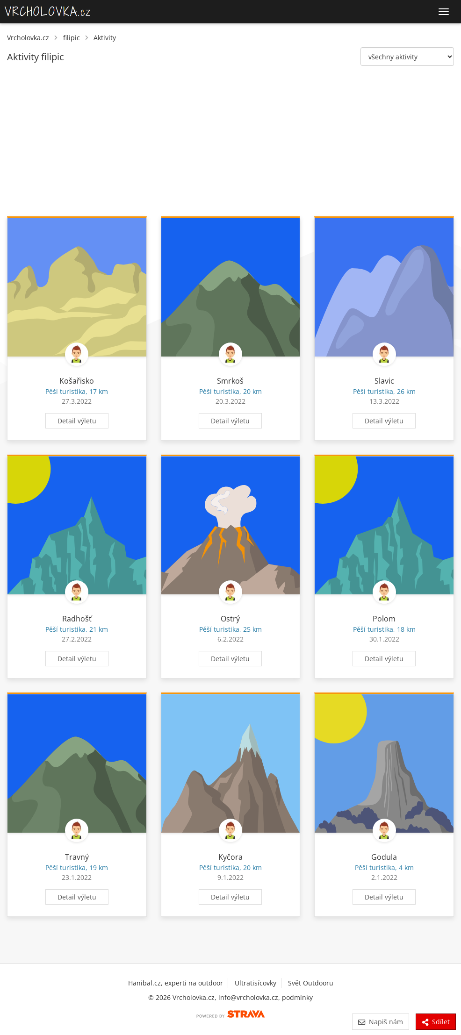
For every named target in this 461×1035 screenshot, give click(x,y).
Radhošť (77, 619)
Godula (384, 857)
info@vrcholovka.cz (248, 997)
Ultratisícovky (255, 982)
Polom (384, 619)
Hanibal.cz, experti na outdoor (175, 982)
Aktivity (105, 37)
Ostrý (230, 619)
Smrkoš (230, 381)
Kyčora (230, 857)
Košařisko (76, 381)
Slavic (384, 381)
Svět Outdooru (310, 982)
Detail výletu (77, 420)
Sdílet (436, 1021)
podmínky (297, 997)
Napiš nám (380, 1021)
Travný (77, 857)
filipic (71, 37)
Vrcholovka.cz (28, 37)
